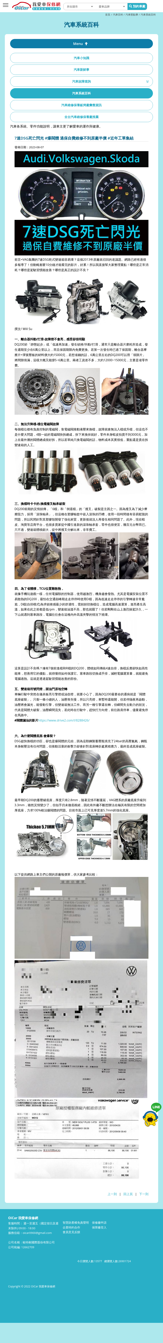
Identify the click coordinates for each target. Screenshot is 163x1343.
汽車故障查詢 (81, 81)
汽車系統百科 (148, 14)
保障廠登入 (99, 1227)
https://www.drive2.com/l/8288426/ (63, 720)
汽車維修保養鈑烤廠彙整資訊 (81, 105)
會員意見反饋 (71, 1232)
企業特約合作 (71, 1227)
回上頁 (128, 1194)
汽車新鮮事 (81, 69)
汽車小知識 (81, 58)
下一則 (143, 1194)
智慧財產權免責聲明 (76, 1222)
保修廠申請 (99, 1222)
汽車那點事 (132, 14)
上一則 (112, 1194)
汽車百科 (118, 14)
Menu (78, 43)
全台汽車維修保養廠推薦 (81, 117)
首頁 (107, 14)
